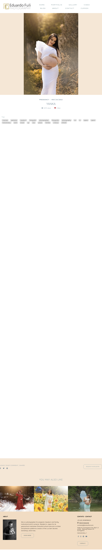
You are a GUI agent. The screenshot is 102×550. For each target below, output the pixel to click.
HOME (42, 5)
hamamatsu (7, 123)
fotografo (33, 120)
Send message (84, 522)
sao (34, 123)
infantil (64, 123)
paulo (40, 123)
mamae (5, 120)
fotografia (55, 120)
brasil (22, 123)
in (79, 120)
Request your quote (92, 466)
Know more (27, 535)
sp (28, 123)
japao (86, 120)
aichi (15, 123)
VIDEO (87, 5)
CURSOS (85, 8)
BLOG (43, 8)
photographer (44, 120)
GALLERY (73, 5)
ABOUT (55, 8)
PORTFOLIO (56, 5)
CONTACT (69, 8)
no (75, 120)
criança (55, 123)
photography (66, 120)
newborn (23, 120)
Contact (82, 543)
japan (93, 120)
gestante (14, 120)
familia (47, 123)
